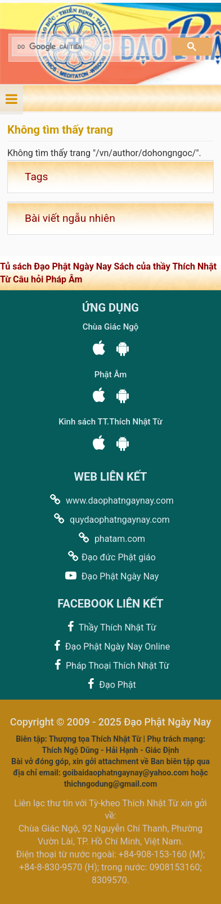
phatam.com (110, 538)
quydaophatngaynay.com (110, 519)
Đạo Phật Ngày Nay (110, 576)
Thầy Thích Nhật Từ (110, 627)
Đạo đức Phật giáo (110, 557)
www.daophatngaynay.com (110, 500)
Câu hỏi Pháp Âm (47, 279)
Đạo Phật (110, 684)
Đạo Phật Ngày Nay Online (110, 646)
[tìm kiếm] (86, 46)
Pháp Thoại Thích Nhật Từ (110, 665)
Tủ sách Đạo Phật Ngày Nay (57, 266)
